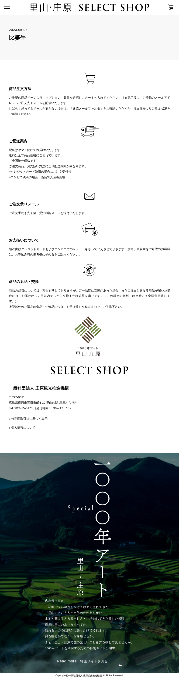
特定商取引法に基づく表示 (29, 418)
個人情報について (23, 427)
